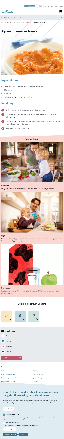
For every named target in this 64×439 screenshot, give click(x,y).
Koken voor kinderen (17, 22)
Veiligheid (35, 370)
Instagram (6, 346)
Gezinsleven (36, 381)
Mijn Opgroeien (30, 6)
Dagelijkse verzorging (39, 374)
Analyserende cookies (13, 423)
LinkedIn (6, 341)
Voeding (7, 22)
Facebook (6, 336)
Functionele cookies (13, 415)
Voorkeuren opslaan (9, 429)
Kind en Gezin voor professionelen (51, 6)
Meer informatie (8, 409)
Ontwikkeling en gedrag (8, 381)
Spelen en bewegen (38, 378)
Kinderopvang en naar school (9, 378)
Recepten (27, 22)
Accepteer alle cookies (10, 434)
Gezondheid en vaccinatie (8, 374)
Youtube (6, 351)
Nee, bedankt (23, 434)
